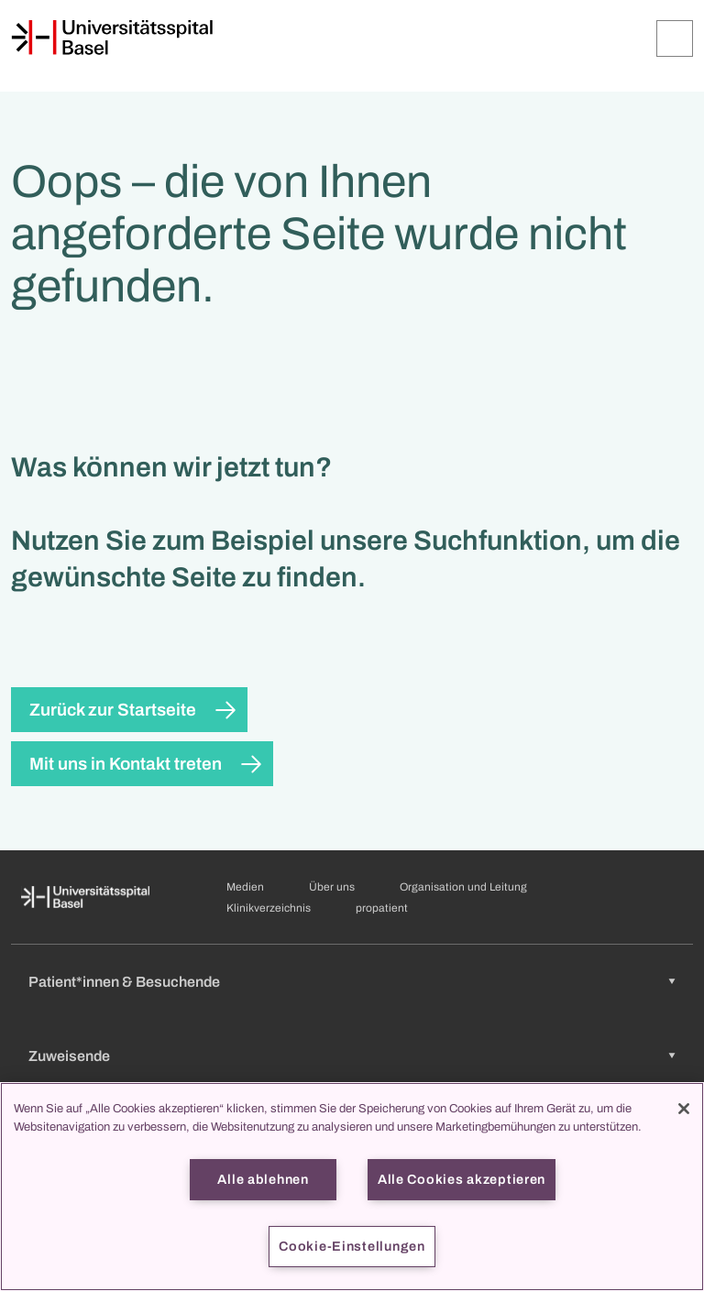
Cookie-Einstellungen (351, 1246)
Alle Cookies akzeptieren (461, 1179)
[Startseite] (112, 37)
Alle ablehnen (262, 1179)
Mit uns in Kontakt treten (125, 763)
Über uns (332, 887)
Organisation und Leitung (463, 887)
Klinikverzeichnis (268, 908)
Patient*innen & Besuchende (124, 982)
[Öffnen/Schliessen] (674, 38)
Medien (245, 887)
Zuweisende (69, 1056)
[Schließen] (684, 1109)
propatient (382, 908)
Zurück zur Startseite (112, 709)
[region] (352, 1186)
